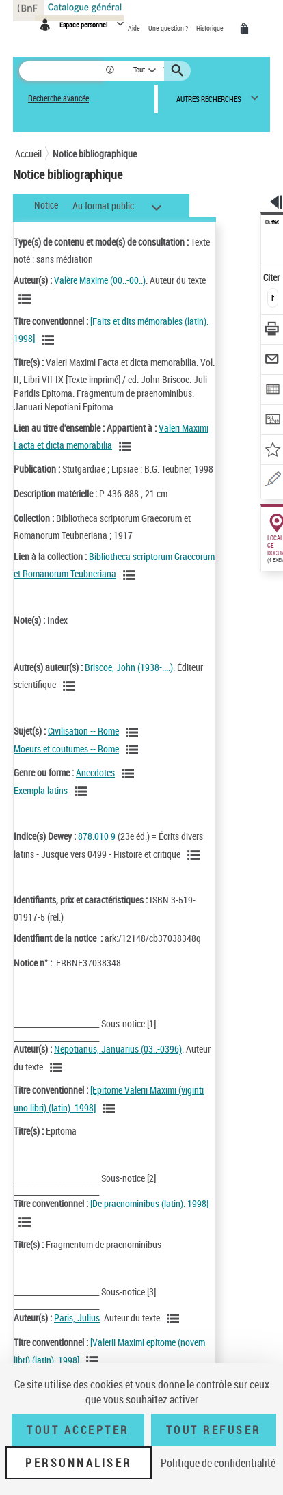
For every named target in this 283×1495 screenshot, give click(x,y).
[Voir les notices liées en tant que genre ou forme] (130, 773)
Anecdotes (95, 772)
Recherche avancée (58, 98)
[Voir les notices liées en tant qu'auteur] (26, 299)
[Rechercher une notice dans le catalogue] (62, 71)
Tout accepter (78, 1430)
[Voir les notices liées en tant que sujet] (134, 732)
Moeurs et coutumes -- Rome (66, 748)
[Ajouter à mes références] (272, 451)
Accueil (28, 153)
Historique (210, 28)
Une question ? (168, 28)
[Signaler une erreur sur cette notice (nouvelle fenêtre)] (272, 481)
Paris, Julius (77, 1317)
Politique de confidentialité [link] (218, 1462)
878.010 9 (97, 836)
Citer (272, 277)
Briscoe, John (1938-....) (129, 667)
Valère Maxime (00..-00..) (100, 280)
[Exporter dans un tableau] (272, 391)
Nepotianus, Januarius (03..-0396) (118, 1048)
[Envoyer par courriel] (272, 361)
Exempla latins (41, 790)
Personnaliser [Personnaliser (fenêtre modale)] (78, 1462)
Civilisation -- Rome (83, 730)
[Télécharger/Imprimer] (272, 331)
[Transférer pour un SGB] (272, 421)
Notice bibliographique (95, 153)
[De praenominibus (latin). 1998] (149, 1203)
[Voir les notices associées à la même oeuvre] (50, 340)
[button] (111, 71)
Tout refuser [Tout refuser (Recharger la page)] (213, 1430)
